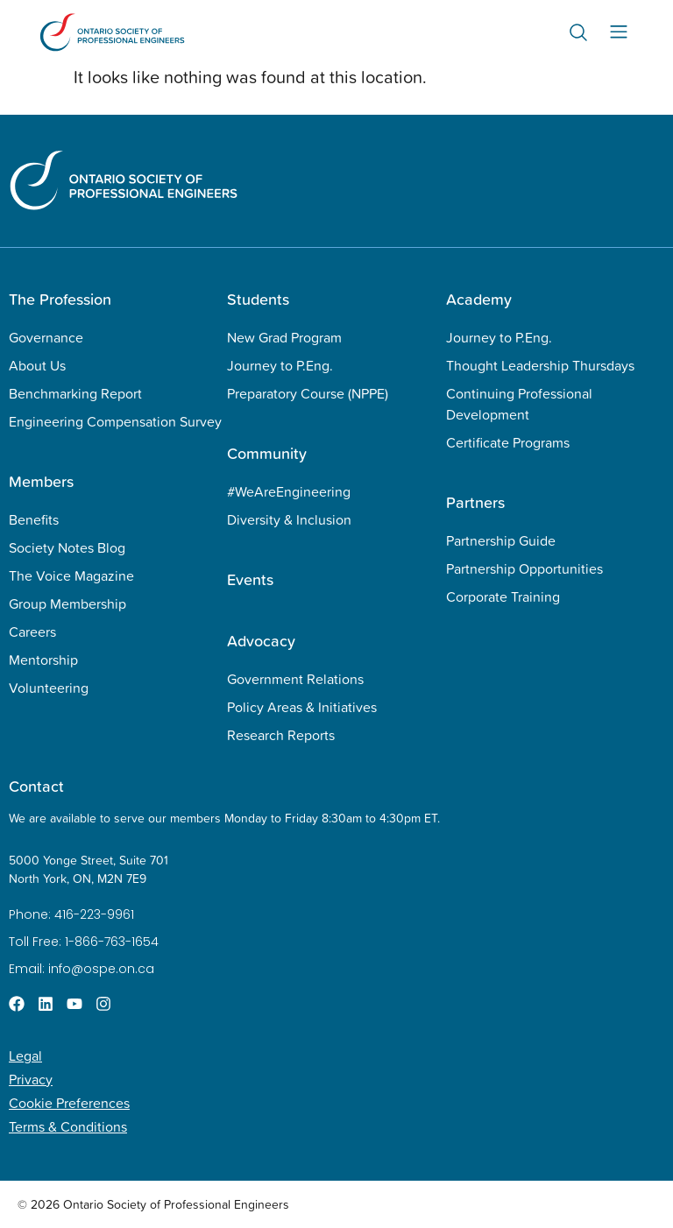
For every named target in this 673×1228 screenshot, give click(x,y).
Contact (36, 786)
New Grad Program (284, 337)
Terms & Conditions (68, 1126)
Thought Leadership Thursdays (540, 365)
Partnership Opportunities (524, 568)
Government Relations (295, 678)
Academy (479, 299)
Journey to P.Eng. (280, 365)
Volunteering (49, 687)
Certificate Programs (508, 442)
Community (267, 453)
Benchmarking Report (75, 393)
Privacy (31, 1079)
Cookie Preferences (69, 1102)
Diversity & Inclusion (289, 519)
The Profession (60, 299)
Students (258, 299)
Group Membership (67, 603)
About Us (37, 365)
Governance (46, 337)
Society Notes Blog (67, 547)
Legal (25, 1055)
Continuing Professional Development (519, 404)
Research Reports (281, 734)
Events (250, 579)
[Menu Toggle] (618, 32)
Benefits (34, 519)
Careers (32, 631)
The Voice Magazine (71, 575)
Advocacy (261, 641)
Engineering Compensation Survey (115, 421)
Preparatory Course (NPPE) (307, 393)
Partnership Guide (501, 540)
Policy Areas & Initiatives (302, 706)
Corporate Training (503, 596)
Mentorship (43, 659)
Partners (475, 502)
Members (41, 481)
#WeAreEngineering (289, 491)
